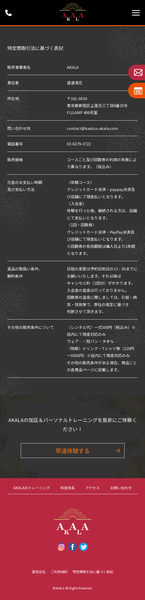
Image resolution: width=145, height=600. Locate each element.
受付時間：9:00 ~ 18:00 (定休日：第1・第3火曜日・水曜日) (10, 12)
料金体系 (67, 487)
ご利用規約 (59, 571)
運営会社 (38, 571)
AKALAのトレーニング (31, 487)
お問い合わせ (121, 487)
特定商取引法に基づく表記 (93, 571)
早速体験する (73, 450)
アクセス (92, 487)
